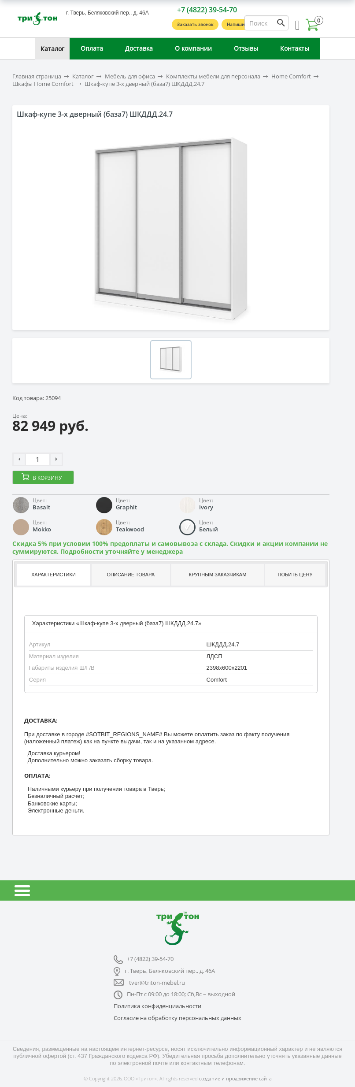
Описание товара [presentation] (131, 574)
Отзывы (246, 48)
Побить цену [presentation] (295, 574)
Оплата (92, 48)
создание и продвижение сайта (235, 1078)
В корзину (47, 478)
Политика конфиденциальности (157, 1006)
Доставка (139, 48)
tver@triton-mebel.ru (157, 983)
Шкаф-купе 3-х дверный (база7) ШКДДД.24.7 (144, 84)
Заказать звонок (195, 24)
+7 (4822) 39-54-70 (207, 10)
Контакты (294, 48)
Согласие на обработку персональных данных (177, 1018)
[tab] (52, 575)
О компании (193, 48)
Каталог (52, 49)
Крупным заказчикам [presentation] (217, 574)
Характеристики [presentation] (53, 574)
